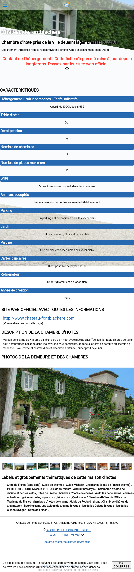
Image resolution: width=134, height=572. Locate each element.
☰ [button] (5, 5)
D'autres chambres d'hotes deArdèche (67, 542)
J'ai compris (122, 565)
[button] (128, 412)
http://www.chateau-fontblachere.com (39, 318)
